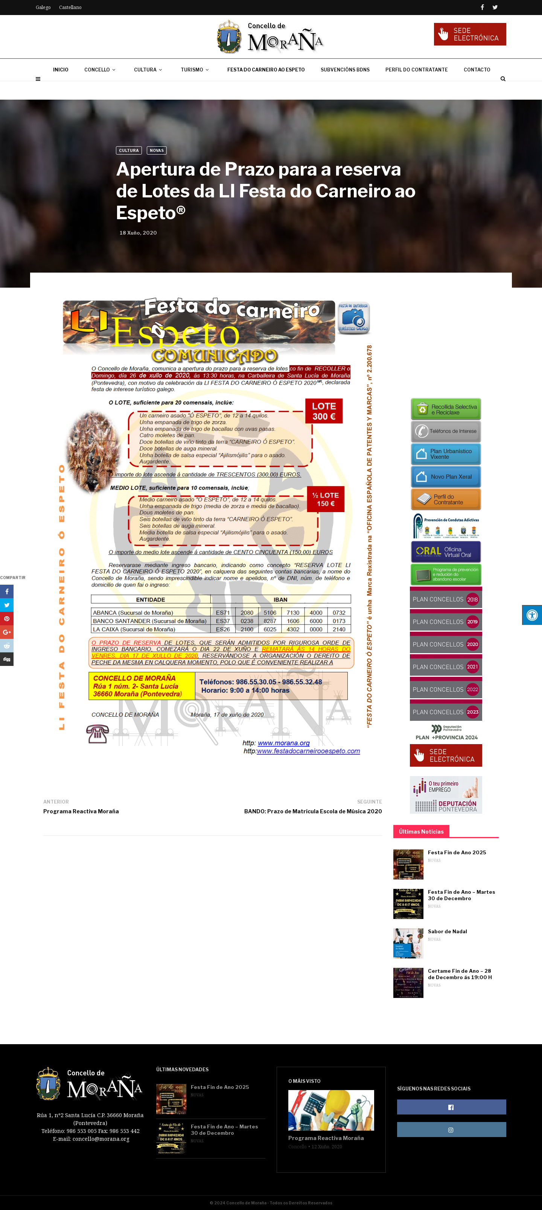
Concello (297, 1147)
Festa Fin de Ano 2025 (457, 852)
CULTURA (149, 88)
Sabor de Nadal (447, 931)
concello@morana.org (101, 1138)
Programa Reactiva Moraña (81, 811)
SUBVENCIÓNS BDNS (345, 88)
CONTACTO (477, 88)
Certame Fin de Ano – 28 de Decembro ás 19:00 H (460, 974)
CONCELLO (101, 88)
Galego (43, 7)
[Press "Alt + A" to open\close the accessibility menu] (532, 615)
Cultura (129, 150)
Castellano (70, 7)
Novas (157, 150)
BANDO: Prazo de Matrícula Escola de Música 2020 (313, 811)
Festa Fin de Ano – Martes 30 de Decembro (461, 895)
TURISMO (196, 88)
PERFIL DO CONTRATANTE (416, 88)
